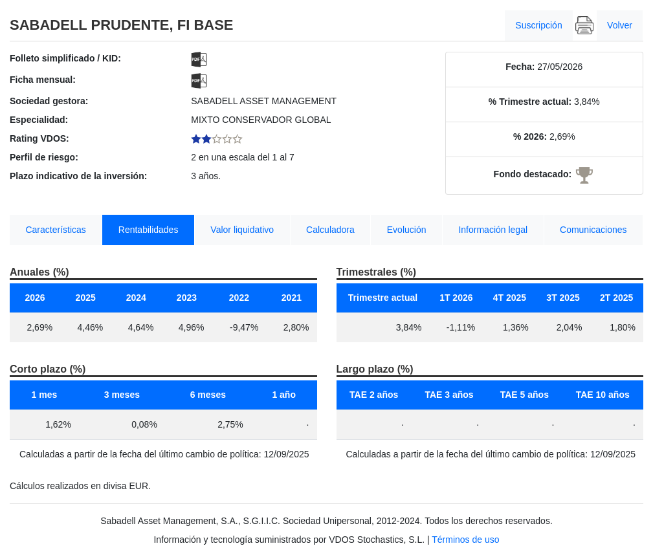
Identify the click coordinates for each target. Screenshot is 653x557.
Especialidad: (39, 120)
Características (55, 229)
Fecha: (520, 66)
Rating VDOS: (39, 138)
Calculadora (330, 229)
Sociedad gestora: (49, 101)
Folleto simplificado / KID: (65, 58)
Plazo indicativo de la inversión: (78, 176)
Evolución (406, 229)
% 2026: (530, 136)
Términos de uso (465, 539)
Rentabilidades (148, 229)
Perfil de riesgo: (44, 157)
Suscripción (538, 25)
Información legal (492, 229)
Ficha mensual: (43, 79)
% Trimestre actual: (530, 101)
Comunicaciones (593, 229)
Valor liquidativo (242, 229)
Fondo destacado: (533, 174)
